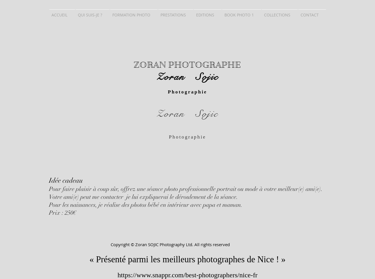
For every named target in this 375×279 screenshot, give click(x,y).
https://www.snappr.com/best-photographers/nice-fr (187, 275)
